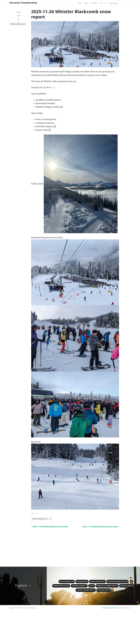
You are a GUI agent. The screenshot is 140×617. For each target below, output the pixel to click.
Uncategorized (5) (82, 581)
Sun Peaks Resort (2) (103, 590)
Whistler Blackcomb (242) (61, 586)
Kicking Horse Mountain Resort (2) (107, 586)
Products (103, 3)
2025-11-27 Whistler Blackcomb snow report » (100, 527)
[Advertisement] (75, 543)
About (86, 3)
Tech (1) (91, 586)
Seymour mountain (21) (97, 581)
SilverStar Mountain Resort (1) (86, 590)
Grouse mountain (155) (67, 581)
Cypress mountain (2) (126, 586)
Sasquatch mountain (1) (79, 586)
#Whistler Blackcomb (17, 24)
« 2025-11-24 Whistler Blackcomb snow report (49, 527)
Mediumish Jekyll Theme (110, 608)
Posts (80, 3)
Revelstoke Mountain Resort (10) (117, 581)
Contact (94, 3)
